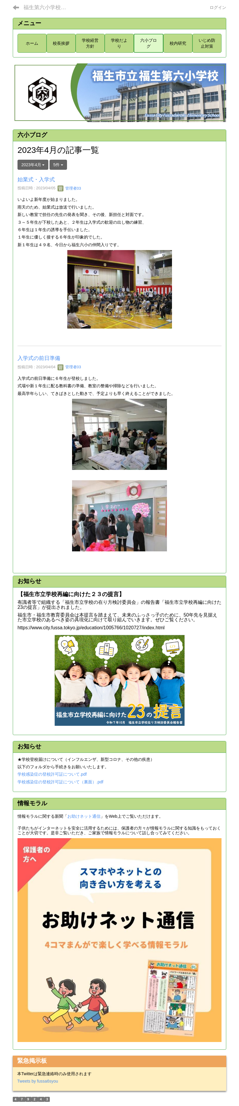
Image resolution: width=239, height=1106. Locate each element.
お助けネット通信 (84, 816)
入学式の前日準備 (38, 358)
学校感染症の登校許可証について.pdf (52, 774)
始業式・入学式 (36, 180)
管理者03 (69, 188)
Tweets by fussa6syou (37, 1081)
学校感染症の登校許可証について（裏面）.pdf (60, 782)
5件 (58, 164)
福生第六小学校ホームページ (48, 7)
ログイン (218, 7)
